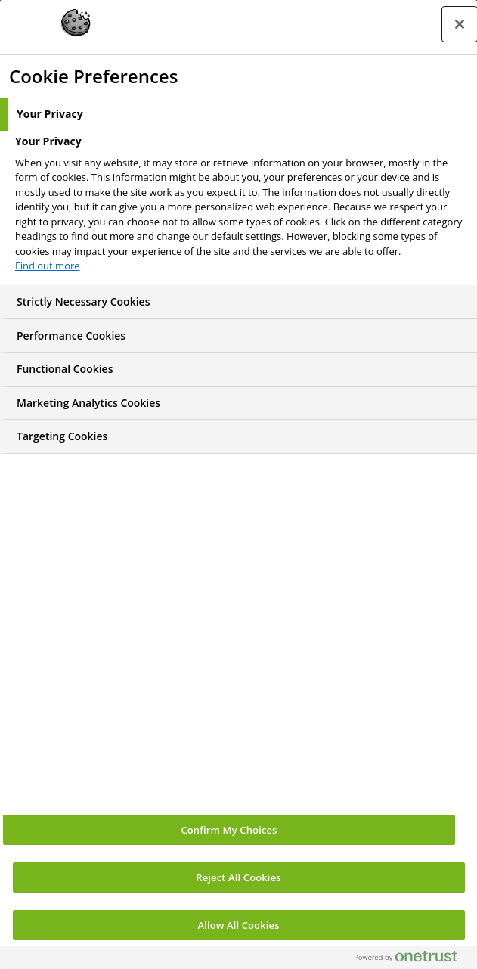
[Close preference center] (459, 24)
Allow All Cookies (238, 925)
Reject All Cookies (238, 877)
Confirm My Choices (229, 830)
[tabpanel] (240, 208)
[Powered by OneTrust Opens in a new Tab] (412, 959)
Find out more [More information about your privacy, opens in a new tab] (47, 265)
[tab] (238, 114)
